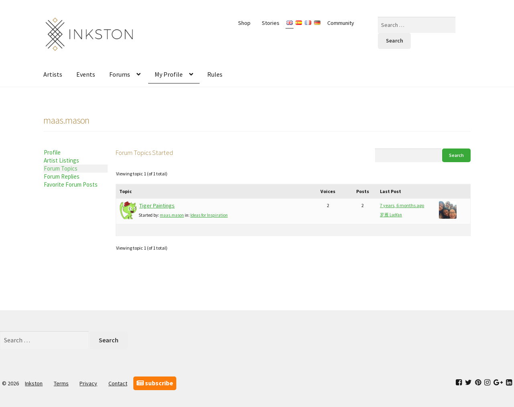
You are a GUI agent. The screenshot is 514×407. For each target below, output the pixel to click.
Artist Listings (61, 160)
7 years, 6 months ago (402, 205)
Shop (244, 22)
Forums (119, 74)
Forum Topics (61, 168)
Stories (270, 22)
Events (85, 74)
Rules (214, 74)
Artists (52, 74)
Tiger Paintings (157, 205)
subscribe (155, 383)
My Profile (169, 74)
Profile (52, 152)
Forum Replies (62, 176)
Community (340, 22)
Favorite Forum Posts (71, 184)
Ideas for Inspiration (209, 215)
